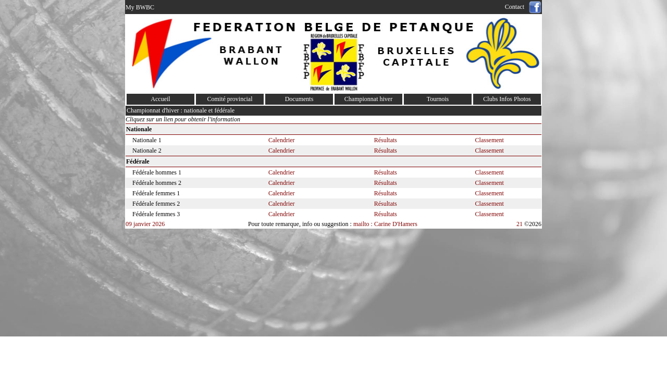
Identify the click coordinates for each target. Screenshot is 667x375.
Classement (489, 140)
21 (519, 224)
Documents (299, 99)
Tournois (438, 99)
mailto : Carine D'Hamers (386, 224)
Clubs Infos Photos (506, 99)
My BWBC (140, 7)
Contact (516, 6)
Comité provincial (230, 99)
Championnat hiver (368, 99)
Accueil (160, 99)
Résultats (385, 140)
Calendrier (281, 140)
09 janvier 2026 (145, 224)
